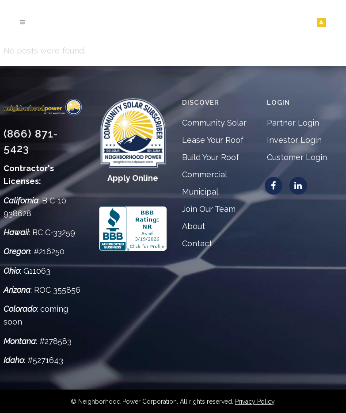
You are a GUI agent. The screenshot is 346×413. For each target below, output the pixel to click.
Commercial (204, 174)
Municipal (200, 191)
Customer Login (297, 157)
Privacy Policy (254, 401)
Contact (197, 243)
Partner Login (293, 122)
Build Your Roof (210, 157)
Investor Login (294, 140)
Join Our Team (209, 209)
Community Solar (214, 122)
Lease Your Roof (212, 140)
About (193, 226)
